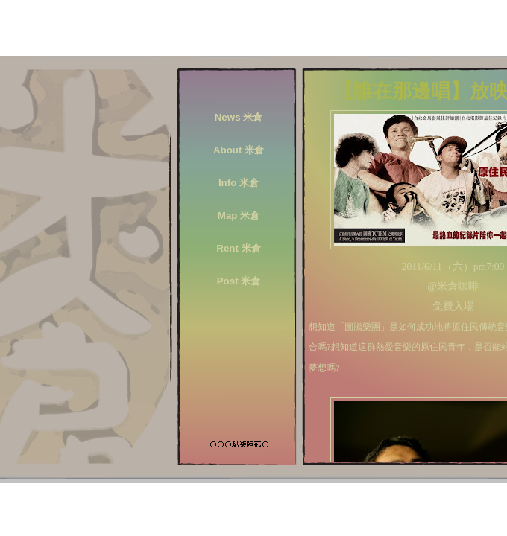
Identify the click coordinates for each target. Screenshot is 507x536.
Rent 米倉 (238, 248)
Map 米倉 (238, 215)
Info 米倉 (238, 182)
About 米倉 (238, 150)
